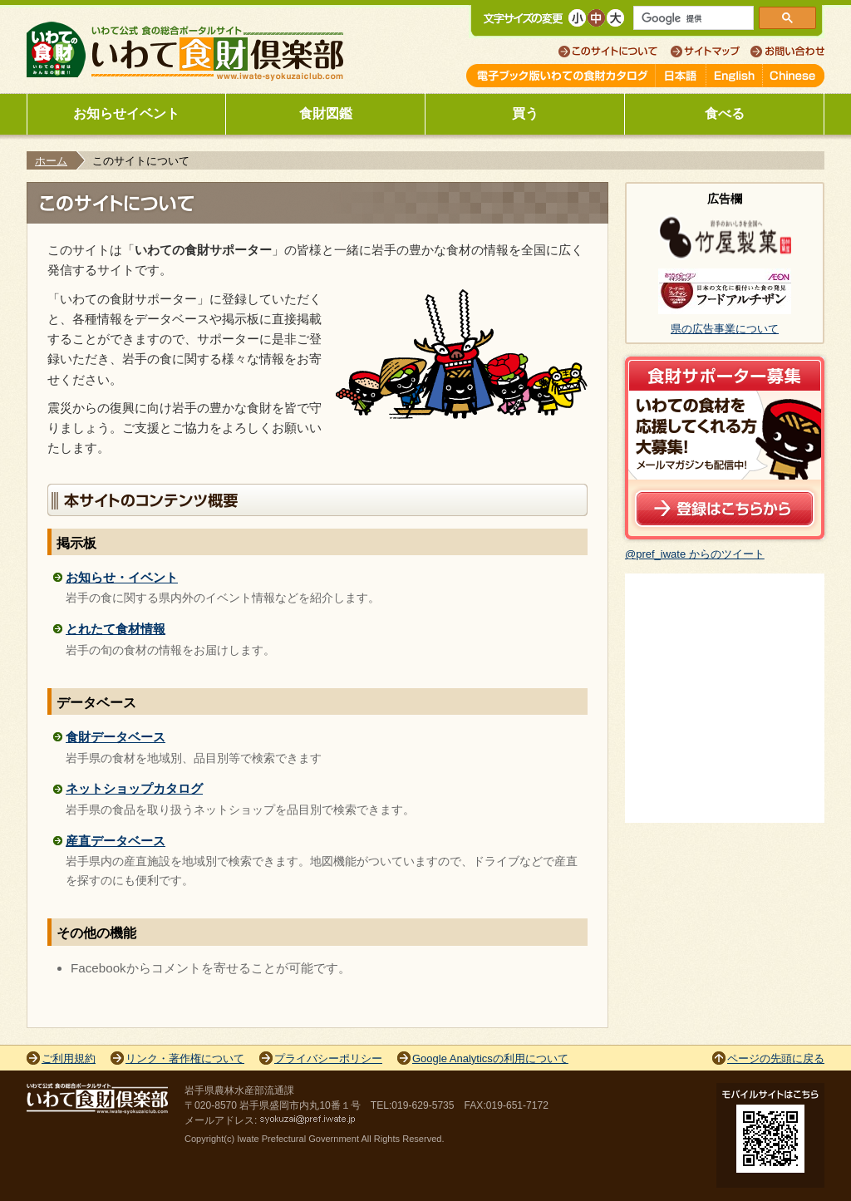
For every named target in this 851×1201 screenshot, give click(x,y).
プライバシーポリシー (328, 1058)
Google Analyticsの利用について (490, 1058)
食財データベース (115, 737)
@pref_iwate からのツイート (695, 554)
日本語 (681, 75)
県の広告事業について (725, 328)
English (734, 75)
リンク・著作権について (184, 1058)
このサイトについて (614, 51)
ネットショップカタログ (134, 788)
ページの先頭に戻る (775, 1058)
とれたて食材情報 (115, 629)
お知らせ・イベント (122, 577)
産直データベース (115, 841)
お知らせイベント (126, 113)
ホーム (51, 161)
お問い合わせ (787, 51)
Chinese (793, 75)
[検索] (693, 18)
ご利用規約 (69, 1058)
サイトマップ (710, 51)
